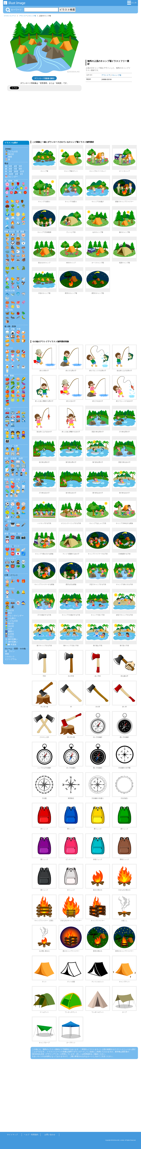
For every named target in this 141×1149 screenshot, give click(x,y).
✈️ (23, 420)
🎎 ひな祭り (10, 618)
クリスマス (10, 588)
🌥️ (7, 218)
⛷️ (7, 516)
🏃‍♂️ (18, 470)
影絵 (22, 231)
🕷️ (12, 607)
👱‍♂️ (7, 437)
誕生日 (8, 578)
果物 (12, 375)
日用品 (13, 534)
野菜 (6, 375)
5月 (20, 166)
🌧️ (12, 218)
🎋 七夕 (8, 629)
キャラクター (10, 558)
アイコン (8, 546)
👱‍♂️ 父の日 (9, 626)
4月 (15, 166)
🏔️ (18, 222)
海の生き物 (10, 290)
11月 (22, 171)
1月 (16, 174)
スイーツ (9, 348)
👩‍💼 (12, 449)
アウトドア (23, 16)
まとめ (132, 3)
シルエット (10, 656)
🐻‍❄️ (23, 243)
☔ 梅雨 (8, 157)
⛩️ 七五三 (9, 636)
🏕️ (18, 516)
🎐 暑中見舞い (11, 642)
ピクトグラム (11, 659)
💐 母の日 (9, 154)
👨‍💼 (7, 449)
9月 (10, 171)
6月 (10, 169)
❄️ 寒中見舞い (11, 639)
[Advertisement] (109, 37)
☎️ (12, 537)
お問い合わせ (49, 1135)
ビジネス (8, 446)
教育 (6, 458)
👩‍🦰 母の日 (9, 623)
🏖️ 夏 (7, 159)
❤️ (12, 487)
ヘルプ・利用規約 (31, 1135)
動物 (6, 231)
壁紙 (7, 654)
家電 (6, 534)
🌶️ (23, 387)
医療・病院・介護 (12, 479)
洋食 (13, 329)
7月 (15, 169)
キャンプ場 (32, 16)
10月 (16, 171)
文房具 (14, 458)
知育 (21, 458)
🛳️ (12, 424)
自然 (16, 181)
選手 (16, 500)
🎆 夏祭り (9, 631)
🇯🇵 (18, 554)
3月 (10, 166)
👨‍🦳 (12, 437)
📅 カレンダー (11, 176)
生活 (12, 429)
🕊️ (23, 279)
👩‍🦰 (23, 433)
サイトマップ (12, 1135)
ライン (12, 651)
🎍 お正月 (9, 610)
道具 (20, 534)
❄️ (18, 218)
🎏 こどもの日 (11, 151)
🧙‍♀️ (23, 603)
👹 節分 (8, 613)
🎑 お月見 (9, 634)
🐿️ (12, 256)
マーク (17, 546)
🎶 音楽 (7, 521)
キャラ (12, 231)
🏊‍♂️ (23, 512)
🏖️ (23, 222)
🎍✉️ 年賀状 (10, 644)
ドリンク (9, 363)
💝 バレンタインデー (14, 616)
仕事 (16, 446)
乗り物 (7, 409)
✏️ (23, 462)
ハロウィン (10, 599)
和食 (7, 329)
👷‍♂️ (18, 449)
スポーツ (8, 500)
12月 (11, 174)
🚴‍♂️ (23, 416)
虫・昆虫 (9, 310)
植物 (10, 181)
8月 (20, 169)
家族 (6, 429)
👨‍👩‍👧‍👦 (7, 441)
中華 (19, 329)
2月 (21, 174)
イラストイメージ (10, 16)
